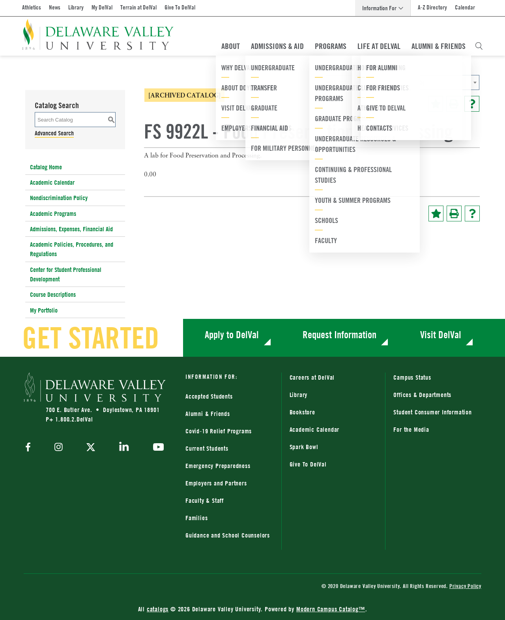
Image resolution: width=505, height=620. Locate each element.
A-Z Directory (432, 7)
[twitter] (90, 448)
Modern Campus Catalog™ (330, 609)
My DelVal (102, 7)
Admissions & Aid (277, 46)
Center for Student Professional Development (65, 274)
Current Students (206, 448)
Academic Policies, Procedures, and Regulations (71, 249)
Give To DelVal (180, 7)
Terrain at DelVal (138, 7)
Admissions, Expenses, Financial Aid (71, 229)
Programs (330, 46)
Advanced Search (54, 133)
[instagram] (58, 448)
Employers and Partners (216, 483)
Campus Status (412, 377)
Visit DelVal (440, 334)
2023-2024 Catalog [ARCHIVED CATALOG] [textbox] (374, 83)
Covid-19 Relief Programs (218, 431)
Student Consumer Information (432, 412)
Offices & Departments (422, 395)
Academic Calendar (52, 182)
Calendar (465, 7)
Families (196, 518)
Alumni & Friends (438, 46)
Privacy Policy (465, 586)
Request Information (339, 334)
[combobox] (400, 82)
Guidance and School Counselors (227, 535)
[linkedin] (124, 448)
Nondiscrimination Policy (59, 198)
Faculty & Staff (204, 500)
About (230, 46)
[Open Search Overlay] (479, 46)
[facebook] (30, 447)
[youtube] (156, 448)
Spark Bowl (304, 447)
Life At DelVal (378, 46)
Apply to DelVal (232, 334)
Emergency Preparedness (218, 466)
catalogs (157, 609)
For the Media (411, 429)
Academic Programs (53, 213)
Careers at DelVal (312, 377)
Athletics (31, 7)
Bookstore (302, 412)
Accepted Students (209, 396)
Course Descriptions (53, 294)
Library (76, 7)
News (54, 7)
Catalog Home (46, 167)
